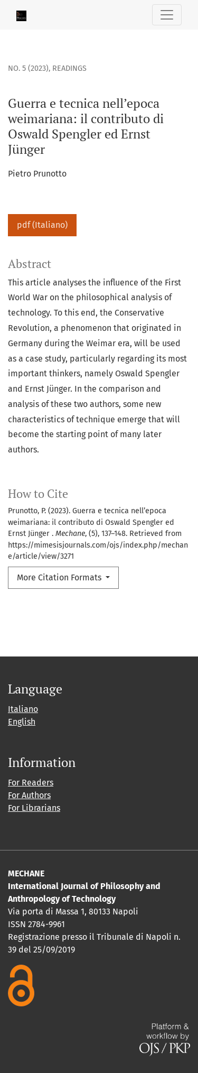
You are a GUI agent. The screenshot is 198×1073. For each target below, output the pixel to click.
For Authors (29, 795)
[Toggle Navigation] (167, 14)
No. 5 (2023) (28, 68)
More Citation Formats (60, 577)
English (21, 722)
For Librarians (34, 808)
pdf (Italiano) (42, 225)
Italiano (23, 709)
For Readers (30, 783)
